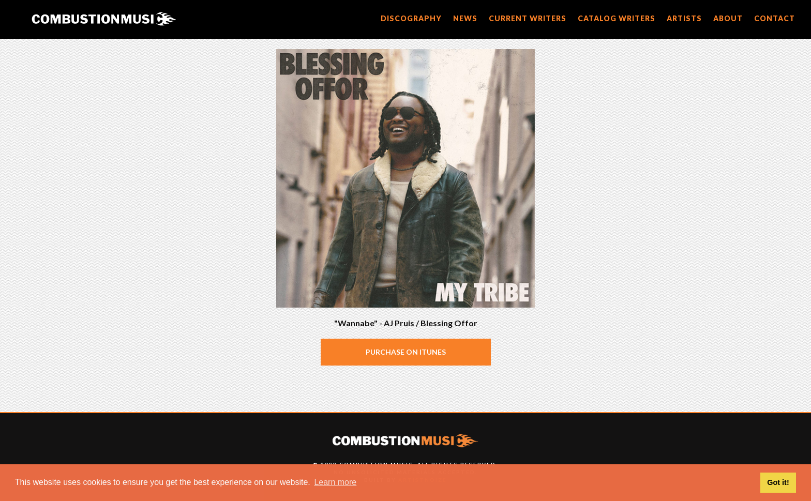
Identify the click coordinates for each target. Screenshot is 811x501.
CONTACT (774, 18)
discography (411, 18)
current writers (527, 18)
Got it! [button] (778, 482)
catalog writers (616, 18)
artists (684, 18)
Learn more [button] (335, 482)
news (465, 18)
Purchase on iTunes (406, 351)
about (728, 18)
